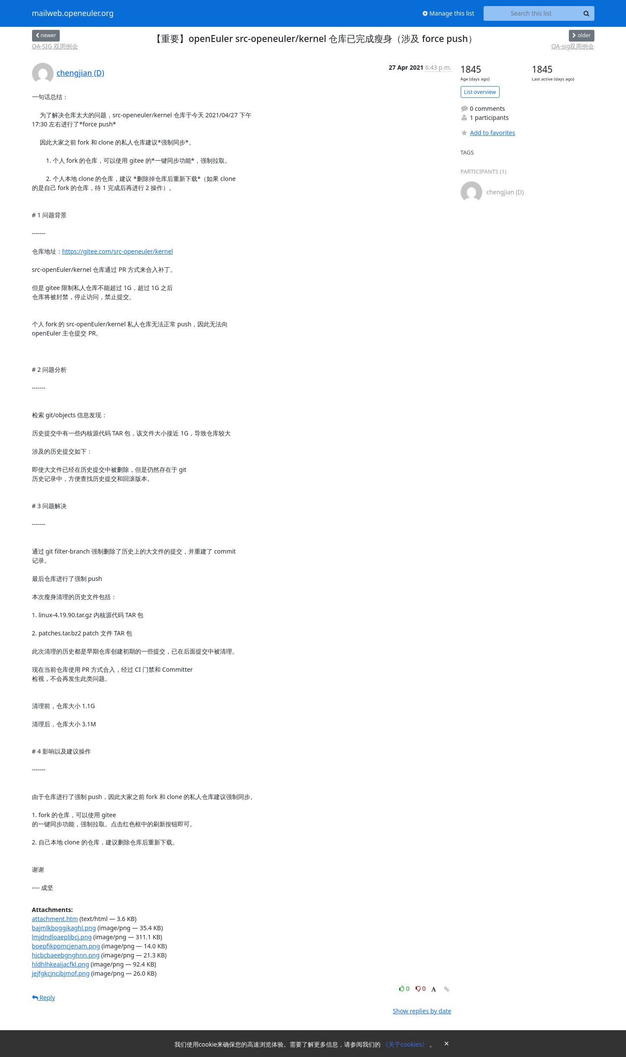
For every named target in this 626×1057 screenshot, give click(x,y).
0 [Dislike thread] (421, 988)
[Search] (586, 13)
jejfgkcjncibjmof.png (61, 973)
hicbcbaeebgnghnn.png (66, 955)
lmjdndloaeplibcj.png (62, 937)
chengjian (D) (80, 73)
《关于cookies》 (405, 1044)
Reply (43, 997)
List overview (480, 92)
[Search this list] (531, 13)
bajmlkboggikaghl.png (64, 928)
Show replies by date (422, 1011)
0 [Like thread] (405, 988)
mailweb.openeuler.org (73, 13)
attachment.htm (55, 919)
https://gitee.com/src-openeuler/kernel (117, 251)
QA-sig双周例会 (572, 46)
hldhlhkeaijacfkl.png (60, 964)
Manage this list (448, 13)
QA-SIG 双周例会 (55, 46)
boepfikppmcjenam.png (66, 946)
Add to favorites (488, 133)
